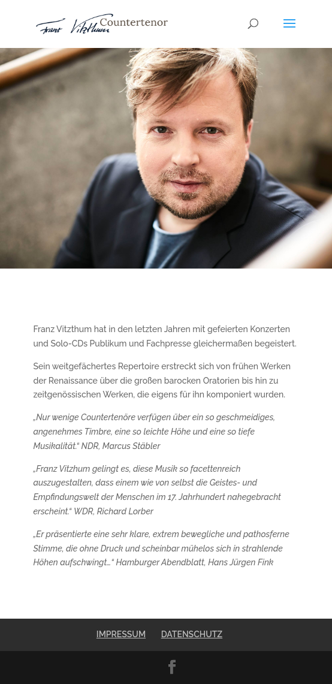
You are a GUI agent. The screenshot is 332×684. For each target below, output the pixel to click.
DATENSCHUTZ (191, 634)
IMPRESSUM (121, 634)
